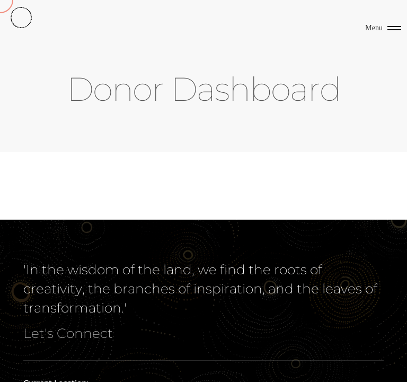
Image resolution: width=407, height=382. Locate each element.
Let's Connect (68, 333)
